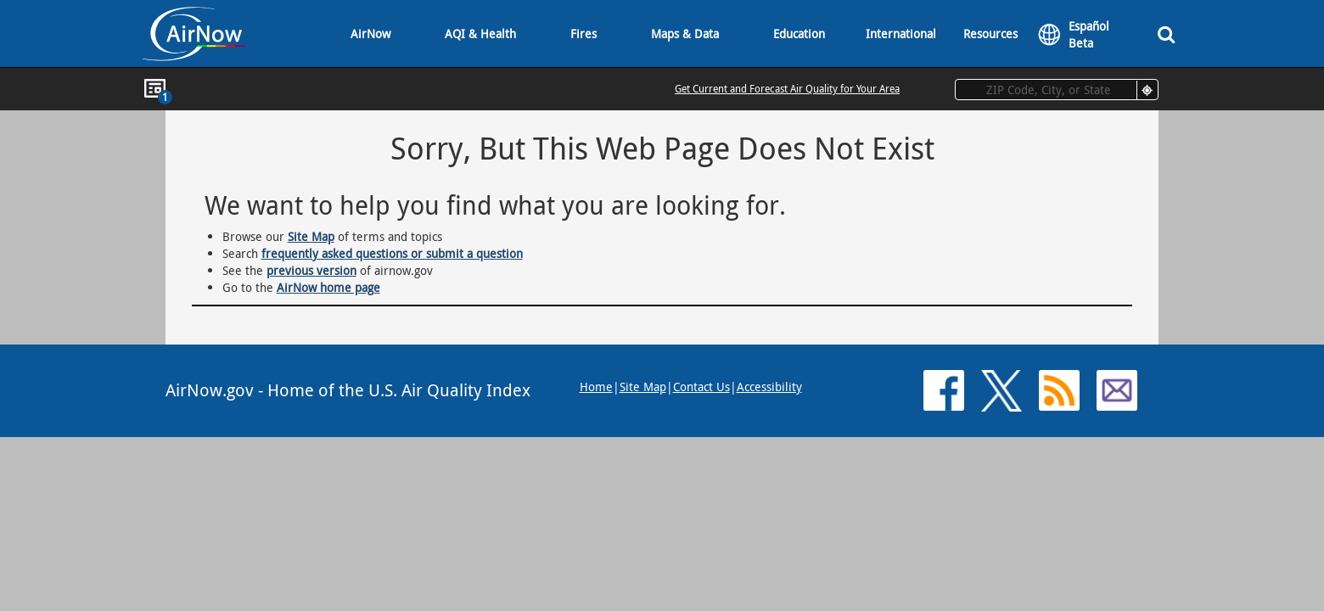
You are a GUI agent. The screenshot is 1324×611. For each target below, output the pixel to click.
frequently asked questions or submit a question (392, 253)
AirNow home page (328, 287)
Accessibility (769, 386)
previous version (311, 270)
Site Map (311, 236)
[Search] (1166, 33)
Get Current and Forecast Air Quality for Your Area (787, 88)
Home (596, 386)
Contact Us (701, 386)
